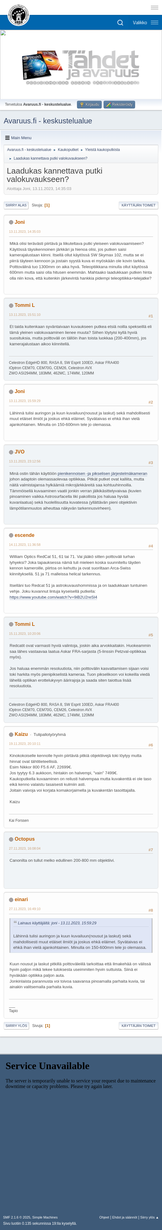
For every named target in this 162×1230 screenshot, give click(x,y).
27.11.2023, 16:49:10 (24, 909)
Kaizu (21, 734)
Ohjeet (104, 1217)
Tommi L (25, 305)
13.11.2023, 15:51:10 (24, 314)
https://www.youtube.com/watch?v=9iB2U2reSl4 (53, 597)
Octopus (25, 839)
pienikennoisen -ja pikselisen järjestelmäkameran (102, 473)
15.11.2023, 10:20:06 (24, 633)
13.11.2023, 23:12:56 (24, 461)
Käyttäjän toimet (139, 205)
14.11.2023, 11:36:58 (24, 544)
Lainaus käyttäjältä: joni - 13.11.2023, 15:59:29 (57, 923)
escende (24, 535)
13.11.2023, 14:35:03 (24, 231)
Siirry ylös (16, 1026)
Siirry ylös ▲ (149, 1217)
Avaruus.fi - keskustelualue (48, 121)
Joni (20, 222)
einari (21, 899)
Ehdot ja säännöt (124, 1217)
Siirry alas (16, 205)
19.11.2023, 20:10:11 (24, 744)
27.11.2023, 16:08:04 (24, 848)
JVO (19, 451)
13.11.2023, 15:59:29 (24, 401)
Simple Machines (45, 1217)
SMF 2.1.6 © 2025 (16, 1217)
